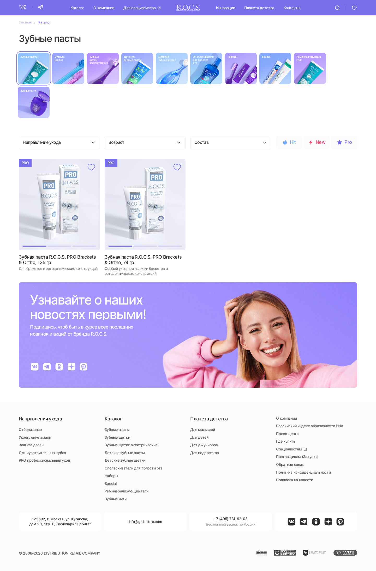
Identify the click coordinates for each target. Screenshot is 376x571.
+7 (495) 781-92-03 (230, 518)
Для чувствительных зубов (42, 452)
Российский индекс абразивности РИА (309, 426)
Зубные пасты (117, 429)
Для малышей (202, 429)
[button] (34, 204)
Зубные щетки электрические (131, 445)
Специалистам (289, 449)
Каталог (77, 7)
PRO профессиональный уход (44, 460)
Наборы (111, 475)
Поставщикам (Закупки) (297, 456)
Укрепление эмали (35, 437)
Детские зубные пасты (125, 452)
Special (111, 483)
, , (60, 521)
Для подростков (204, 452)
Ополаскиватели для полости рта (134, 468)
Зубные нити (116, 499)
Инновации (225, 7)
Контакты (292, 7)
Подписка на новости (294, 480)
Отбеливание (30, 429)
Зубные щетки (117, 437)
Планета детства (259, 7)
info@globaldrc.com (145, 521)
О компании (103, 7)
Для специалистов (139, 7)
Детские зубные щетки (125, 460)
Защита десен (31, 445)
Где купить (285, 441)
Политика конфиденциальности (303, 472)
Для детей (199, 437)
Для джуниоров (204, 445)
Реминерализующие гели (126, 491)
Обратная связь (290, 464)
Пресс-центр (287, 433)
